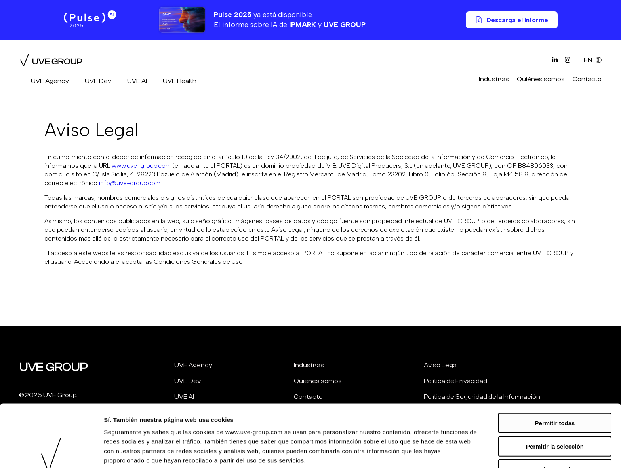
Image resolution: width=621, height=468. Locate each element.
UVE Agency (50, 81)
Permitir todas (555, 360)
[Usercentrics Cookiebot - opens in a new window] (51, 453)
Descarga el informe (511, 20)
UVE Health (179, 81)
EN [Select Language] (593, 60)
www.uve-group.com (141, 165)
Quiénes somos (541, 79)
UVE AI (137, 81)
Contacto (587, 79)
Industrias (494, 79)
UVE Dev (98, 81)
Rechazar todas (555, 407)
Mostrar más (423, 452)
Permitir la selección (555, 384)
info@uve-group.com (129, 183)
